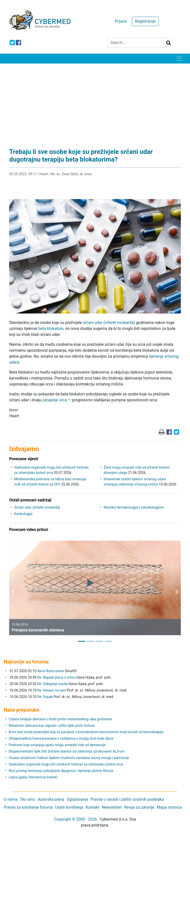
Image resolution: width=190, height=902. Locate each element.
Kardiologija (23, 514)
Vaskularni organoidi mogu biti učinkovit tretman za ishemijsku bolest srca (66, 764)
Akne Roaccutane (50, 671)
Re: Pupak (45, 697)
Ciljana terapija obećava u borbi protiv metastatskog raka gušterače (60, 719)
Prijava (121, 21)
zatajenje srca (54, 400)
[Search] (135, 42)
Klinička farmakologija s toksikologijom (134, 507)
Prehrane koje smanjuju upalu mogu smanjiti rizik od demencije (57, 745)
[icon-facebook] (18, 42)
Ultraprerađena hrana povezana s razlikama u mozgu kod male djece (61, 738)
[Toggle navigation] (179, 59)
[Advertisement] (95, 101)
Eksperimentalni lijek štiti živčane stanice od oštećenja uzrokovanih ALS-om (67, 751)
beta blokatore (50, 328)
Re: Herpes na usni (52, 690)
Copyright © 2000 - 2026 (75, 819)
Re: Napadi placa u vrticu (56, 677)
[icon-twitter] (12, 42)
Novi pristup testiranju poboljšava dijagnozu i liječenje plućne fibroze (61, 771)
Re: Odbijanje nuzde (52, 684)
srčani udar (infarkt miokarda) (109, 322)
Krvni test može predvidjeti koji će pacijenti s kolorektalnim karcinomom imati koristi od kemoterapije (86, 732)
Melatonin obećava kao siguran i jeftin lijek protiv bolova (52, 726)
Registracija (145, 21)
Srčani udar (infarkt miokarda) (37, 507)
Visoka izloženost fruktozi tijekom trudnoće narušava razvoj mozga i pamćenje (69, 758)
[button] (13, 591)
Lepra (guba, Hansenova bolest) (33, 777)
